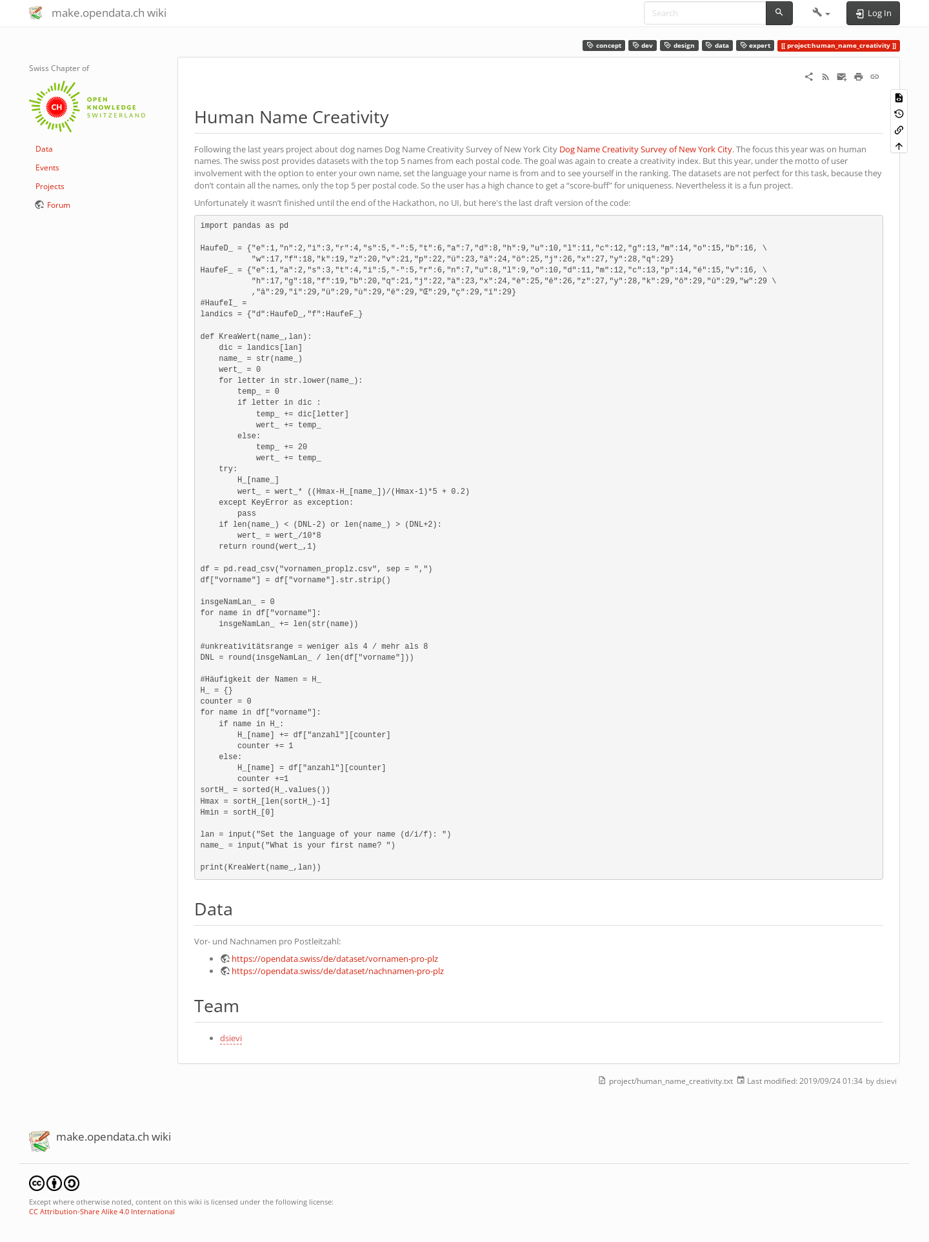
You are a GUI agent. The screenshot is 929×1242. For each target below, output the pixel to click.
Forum (58, 204)
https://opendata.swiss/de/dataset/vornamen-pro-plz (335, 958)
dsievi (231, 1038)
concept (603, 45)
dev (643, 45)
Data (44, 148)
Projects (50, 186)
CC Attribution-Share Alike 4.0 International (102, 1211)
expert (755, 45)
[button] (822, 13)
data (717, 45)
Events (47, 167)
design (679, 45)
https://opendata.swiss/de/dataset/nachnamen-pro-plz (338, 971)
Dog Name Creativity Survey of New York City (645, 149)
